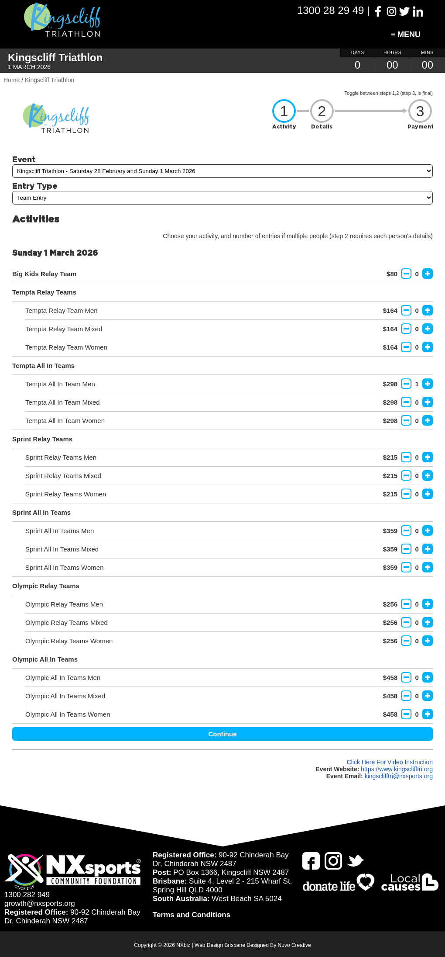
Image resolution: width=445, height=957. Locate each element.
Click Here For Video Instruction (390, 762)
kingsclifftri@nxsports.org (399, 776)
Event (24, 159)
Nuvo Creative (294, 945)
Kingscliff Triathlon (49, 79)
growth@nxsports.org (39, 903)
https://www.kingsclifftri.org (397, 769)
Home (11, 79)
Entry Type (35, 185)
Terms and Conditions (191, 915)
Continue (223, 734)
